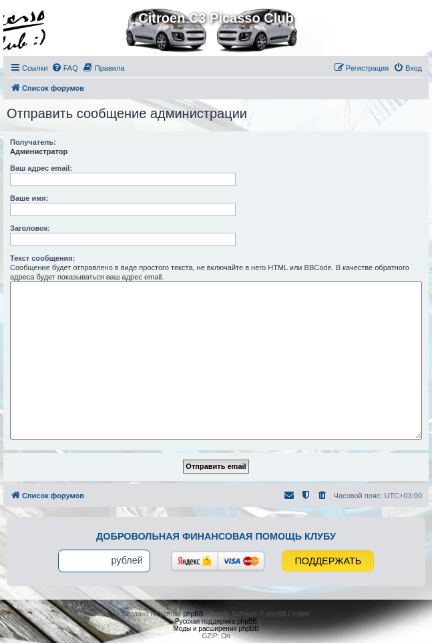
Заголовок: (30, 228)
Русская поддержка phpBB (216, 621)
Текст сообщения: (42, 258)
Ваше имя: (29, 198)
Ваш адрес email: (41, 168)
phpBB (194, 614)
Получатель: (33, 142)
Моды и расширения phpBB (215, 628)
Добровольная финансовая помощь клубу (216, 536)
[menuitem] (64, 68)
